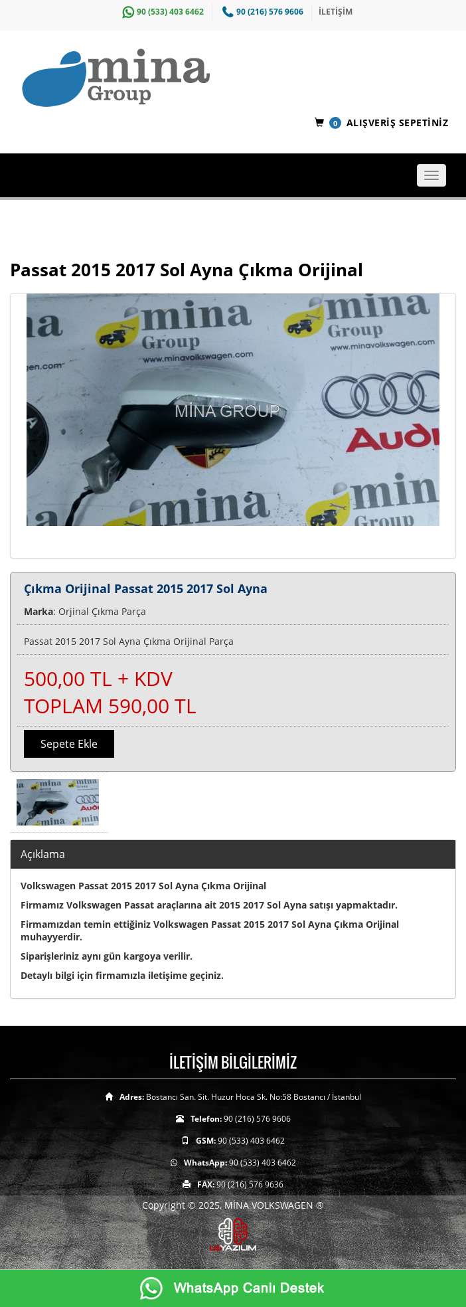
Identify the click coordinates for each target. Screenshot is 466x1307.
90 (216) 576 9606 (261, 11)
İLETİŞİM (335, 11)
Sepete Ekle (69, 744)
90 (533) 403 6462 (161, 11)
